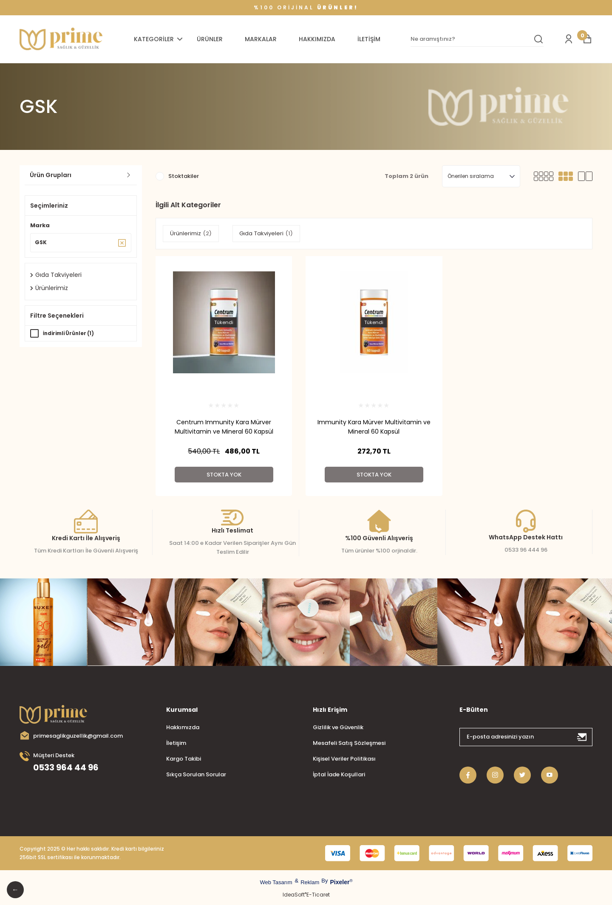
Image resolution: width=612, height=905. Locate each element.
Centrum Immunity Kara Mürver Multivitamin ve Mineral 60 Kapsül (224, 427)
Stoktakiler (183, 176)
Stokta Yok (224, 475)
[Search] (477, 39)
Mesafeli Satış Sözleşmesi (349, 743)
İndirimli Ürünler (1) (71, 335)
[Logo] (61, 39)
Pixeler (339, 882)
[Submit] (582, 737)
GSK (39, 106)
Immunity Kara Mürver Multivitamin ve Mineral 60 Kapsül (374, 427)
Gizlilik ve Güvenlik (338, 727)
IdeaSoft (294, 894)
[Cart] (587, 39)
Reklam (309, 882)
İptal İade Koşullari (339, 774)
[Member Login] (569, 39)
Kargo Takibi (183, 759)
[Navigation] (159, 39)
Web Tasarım (276, 882)
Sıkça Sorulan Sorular (196, 774)
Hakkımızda (182, 727)
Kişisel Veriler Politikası (344, 759)
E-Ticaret (318, 894)
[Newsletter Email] (525, 737)
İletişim (176, 743)
